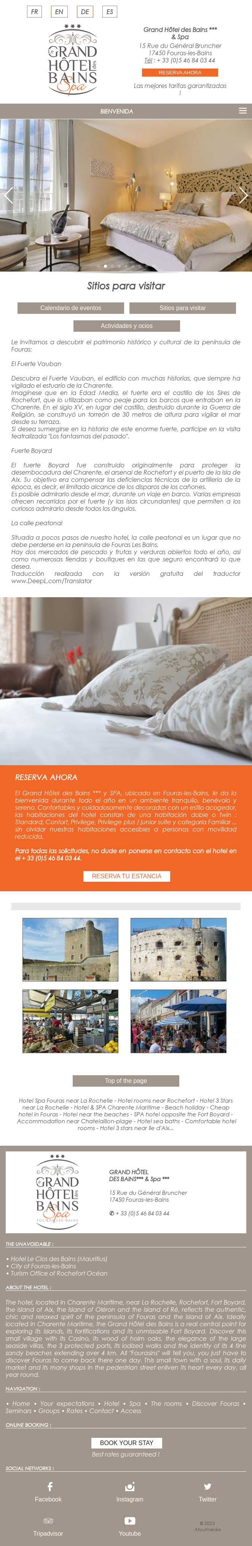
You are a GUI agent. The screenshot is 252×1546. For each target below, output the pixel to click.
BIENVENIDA (116, 111)
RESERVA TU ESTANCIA (127, 876)
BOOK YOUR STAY (126, 1443)
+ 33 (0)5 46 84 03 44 (186, 60)
